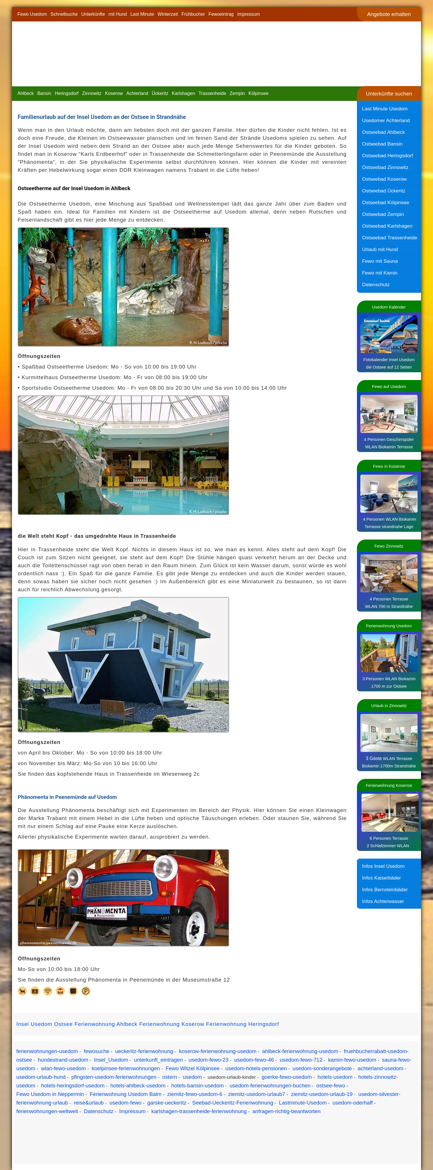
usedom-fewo (126, 1103)
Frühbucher (193, 14)
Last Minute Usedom (385, 109)
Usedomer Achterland (386, 120)
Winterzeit (168, 14)
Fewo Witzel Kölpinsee (193, 1068)
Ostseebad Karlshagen (387, 226)
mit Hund (117, 14)
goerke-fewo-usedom (287, 1077)
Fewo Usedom (32, 14)
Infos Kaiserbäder (381, 878)
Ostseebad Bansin (382, 144)
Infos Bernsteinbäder (385, 889)
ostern (169, 1077)
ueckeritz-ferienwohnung (144, 1051)
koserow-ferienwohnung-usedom (218, 1051)
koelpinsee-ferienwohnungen (126, 1068)
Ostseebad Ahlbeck (383, 132)
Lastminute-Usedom (303, 1103)
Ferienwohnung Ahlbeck (106, 1024)
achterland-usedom (381, 1068)
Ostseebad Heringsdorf (387, 155)
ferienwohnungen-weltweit (47, 1111)
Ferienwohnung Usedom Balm (126, 1094)
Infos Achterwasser (383, 901)
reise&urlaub (89, 1103)
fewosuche (96, 1051)
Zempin (237, 93)
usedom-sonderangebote (322, 1068)
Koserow (114, 93)
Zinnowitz (92, 93)
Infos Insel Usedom (383, 866)
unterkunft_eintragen (158, 1060)
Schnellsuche (64, 14)
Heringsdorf (67, 93)
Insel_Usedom (111, 1060)
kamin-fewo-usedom (352, 1060)
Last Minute (142, 14)
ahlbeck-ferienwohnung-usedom (300, 1051)
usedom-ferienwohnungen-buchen (270, 1086)
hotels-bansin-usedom (197, 1086)
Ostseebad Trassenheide (389, 237)
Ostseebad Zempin (383, 214)
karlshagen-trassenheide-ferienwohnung (199, 1111)
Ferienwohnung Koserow (171, 1024)
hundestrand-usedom (63, 1060)
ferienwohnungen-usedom (47, 1051)
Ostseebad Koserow (384, 179)
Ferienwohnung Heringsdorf (242, 1024)
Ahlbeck (25, 93)
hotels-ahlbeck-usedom (138, 1086)
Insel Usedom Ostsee (44, 1024)
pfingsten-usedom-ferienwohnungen (113, 1077)
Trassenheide (212, 93)
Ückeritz (160, 93)
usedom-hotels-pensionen (256, 1068)
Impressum (248, 14)
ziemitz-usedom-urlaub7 (256, 1094)
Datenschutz (376, 284)
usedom (192, 1077)
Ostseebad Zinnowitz (385, 167)
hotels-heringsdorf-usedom (73, 1086)
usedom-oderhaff (352, 1103)
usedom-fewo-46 (254, 1060)
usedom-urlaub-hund (40, 1077)
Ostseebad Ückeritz (383, 191)
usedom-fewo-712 (301, 1060)
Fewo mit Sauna (380, 261)
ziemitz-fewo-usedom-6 (195, 1094)
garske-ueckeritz (166, 1103)
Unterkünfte (93, 14)
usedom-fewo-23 (209, 1060)
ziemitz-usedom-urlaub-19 (322, 1094)
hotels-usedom (334, 1077)
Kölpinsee (259, 93)
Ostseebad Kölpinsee (385, 202)
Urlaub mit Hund (380, 249)
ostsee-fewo (330, 1086)
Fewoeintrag (221, 14)
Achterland (137, 93)
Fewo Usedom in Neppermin (50, 1094)
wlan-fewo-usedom (63, 1068)
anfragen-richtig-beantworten (286, 1111)
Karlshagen (183, 93)
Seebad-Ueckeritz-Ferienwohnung (232, 1103)
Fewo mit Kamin (380, 273)
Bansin (44, 93)
